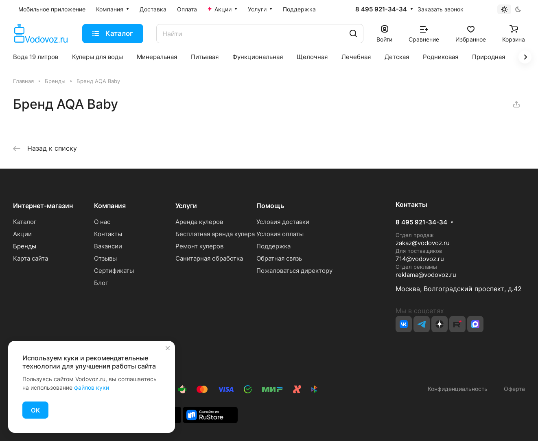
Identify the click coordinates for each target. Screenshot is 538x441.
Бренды (24, 246)
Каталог (25, 222)
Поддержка (273, 246)
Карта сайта (30, 258)
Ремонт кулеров (199, 246)
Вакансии (108, 246)
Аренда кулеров (199, 222)
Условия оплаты (280, 234)
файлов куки (91, 387)
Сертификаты (114, 270)
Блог (101, 283)
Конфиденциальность (458, 388)
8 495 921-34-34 (381, 9)
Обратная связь (279, 258)
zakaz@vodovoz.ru (423, 243)
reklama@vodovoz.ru (426, 275)
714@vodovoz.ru (420, 259)
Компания (110, 206)
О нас (102, 222)
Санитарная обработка (209, 258)
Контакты (108, 234)
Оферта (513, 388)
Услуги (186, 206)
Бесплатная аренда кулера (215, 234)
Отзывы (105, 258)
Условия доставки (282, 222)
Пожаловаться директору (294, 270)
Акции (22, 234)
